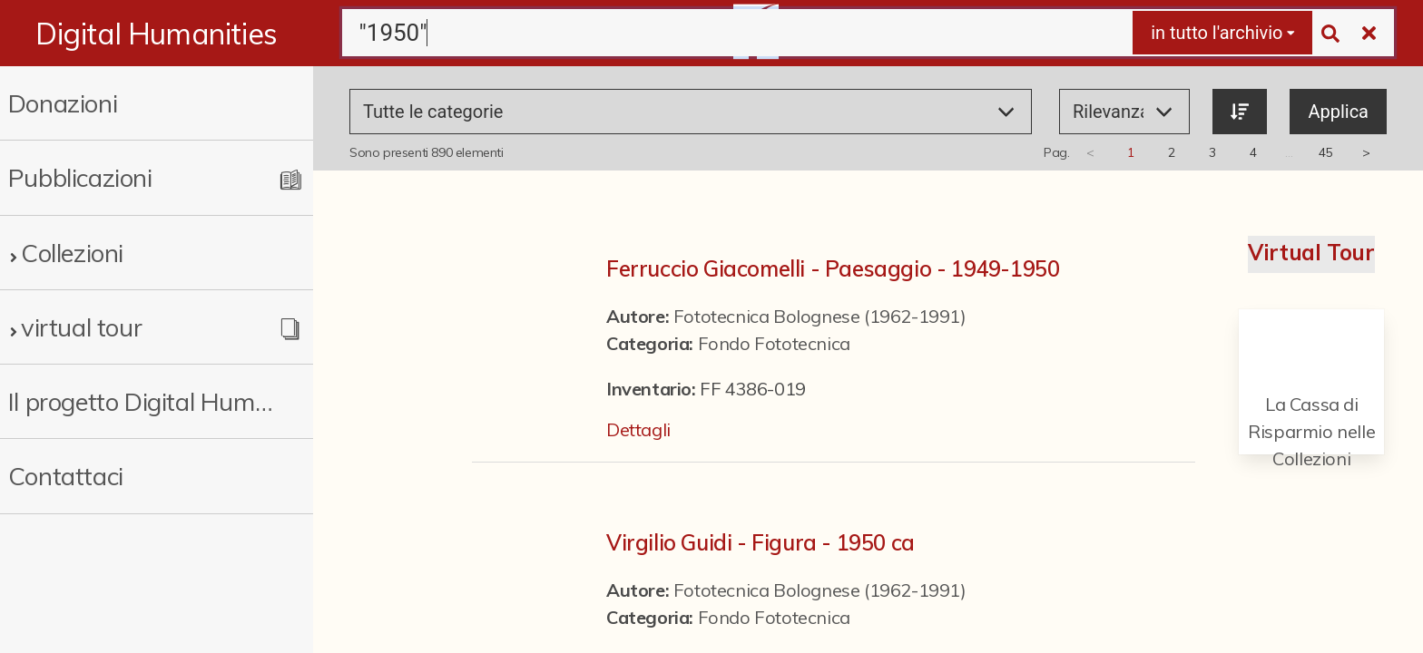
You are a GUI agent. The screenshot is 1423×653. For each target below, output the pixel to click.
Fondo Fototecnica (774, 343)
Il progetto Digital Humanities (141, 401)
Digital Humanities (156, 33)
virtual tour (81, 327)
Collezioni (72, 252)
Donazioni (62, 103)
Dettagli (638, 429)
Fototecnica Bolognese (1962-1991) (820, 316)
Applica (1338, 111)
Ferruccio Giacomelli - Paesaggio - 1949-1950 (832, 268)
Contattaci (65, 476)
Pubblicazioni (80, 177)
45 (1325, 152)
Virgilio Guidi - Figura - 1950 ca (760, 542)
